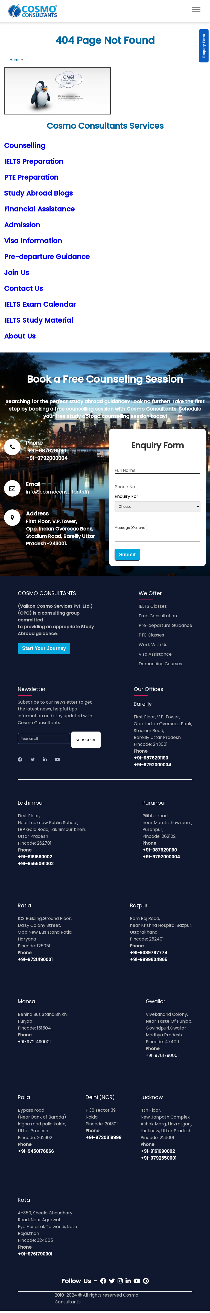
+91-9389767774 (148, 955)
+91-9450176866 (36, 1153)
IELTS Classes (153, 608)
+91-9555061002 (36, 866)
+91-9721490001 (35, 962)
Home (15, 59)
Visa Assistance (155, 656)
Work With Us (153, 647)
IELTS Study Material (38, 320)
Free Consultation (158, 618)
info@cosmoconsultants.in (57, 492)
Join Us (16, 272)
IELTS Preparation (33, 161)
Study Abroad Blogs (38, 193)
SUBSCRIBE (86, 742)
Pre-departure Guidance (47, 257)
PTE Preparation (31, 177)
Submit (127, 557)
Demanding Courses (160, 666)
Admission (22, 225)
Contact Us (23, 288)
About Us (20, 336)
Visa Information (33, 241)
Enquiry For (126, 496)
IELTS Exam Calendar (40, 304)
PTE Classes (151, 637)
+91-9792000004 (47, 458)
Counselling (24, 145)
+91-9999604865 (148, 962)
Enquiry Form (204, 46)
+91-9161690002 (35, 859)
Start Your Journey (44, 650)
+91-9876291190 (47, 450)
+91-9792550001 (158, 1160)
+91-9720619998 (103, 1140)
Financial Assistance (39, 209)
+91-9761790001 (162, 1057)
